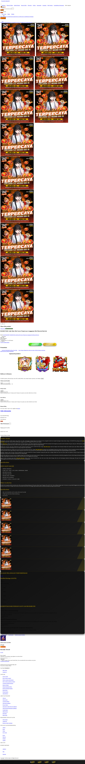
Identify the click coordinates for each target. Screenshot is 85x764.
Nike (3, 751)
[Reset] (13, 8)
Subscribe (2, 659)
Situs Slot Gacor (47, 446)
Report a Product (6, 685)
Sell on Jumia (5, 719)
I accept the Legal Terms (4, 661)
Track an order (18, 16)
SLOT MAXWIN (6, 22)
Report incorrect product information (7, 351)
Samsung (4, 754)
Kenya (4, 735)
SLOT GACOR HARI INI (27, 22)
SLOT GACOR (11, 22)
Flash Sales (5, 713)
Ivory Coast (5, 732)
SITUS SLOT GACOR (18, 22)
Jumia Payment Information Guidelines (10, 708)
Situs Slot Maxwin (39, 449)
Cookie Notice (5, 710)
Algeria (4, 727)
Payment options (13, 16)
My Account (3, 14)
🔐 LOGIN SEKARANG (49, 344)
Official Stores (5, 711)
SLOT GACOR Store (9, 328)
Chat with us (7, 668)
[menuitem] (3, 5)
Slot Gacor (5, 443)
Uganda (4, 740)
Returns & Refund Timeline (8, 688)
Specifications (10, 634)
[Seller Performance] (10, 423)
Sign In (1, 12)
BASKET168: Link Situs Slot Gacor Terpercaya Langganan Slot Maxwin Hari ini (24, 334)
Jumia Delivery (5, 693)
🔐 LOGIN (40, 762)
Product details (3, 634)
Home (1, 22)
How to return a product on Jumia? (9, 681)
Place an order (7, 16)
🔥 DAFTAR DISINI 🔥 (35, 344)
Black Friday (5, 715)
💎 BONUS (54, 762)
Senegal (4, 738)
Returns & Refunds (30, 16)
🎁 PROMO (47, 762)
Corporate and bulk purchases (8, 683)
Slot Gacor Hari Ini (20, 458)
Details (42, 378)
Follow (1, 421)
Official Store (2, 328)
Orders (8, 14)
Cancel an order (24, 16)
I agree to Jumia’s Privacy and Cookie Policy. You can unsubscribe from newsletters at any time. (19, 660)
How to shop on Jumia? (7, 678)
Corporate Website (6, 701)
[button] (1, 333)
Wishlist (12, 14)
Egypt (4, 729)
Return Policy (5, 690)
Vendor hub (5, 721)
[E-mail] (5, 658)
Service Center (5, 676)
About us (4, 698)
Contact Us (5, 672)
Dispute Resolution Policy (7, 686)
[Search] (7, 8)
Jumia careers (5, 699)
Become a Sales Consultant (7, 723)
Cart (1, 21)
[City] (6, 384)
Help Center (2, 16)
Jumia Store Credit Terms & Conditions (10, 706)
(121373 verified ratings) (4, 342)
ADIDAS (4, 749)
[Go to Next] (4, 324)
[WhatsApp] (3, 20)
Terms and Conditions (6, 703)
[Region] (5, 382)
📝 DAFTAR (32, 762)
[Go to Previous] (1, 324)
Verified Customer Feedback (19, 634)
